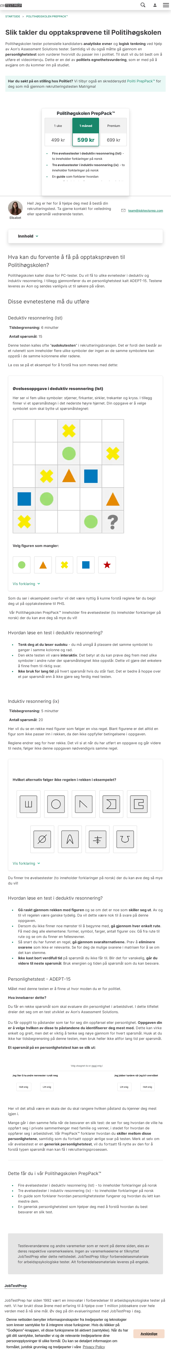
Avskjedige (148, 1334)
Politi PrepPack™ (141, 81)
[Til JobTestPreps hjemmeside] (11, 5)
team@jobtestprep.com (145, 210)
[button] (143, 5)
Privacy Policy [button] (94, 1347)
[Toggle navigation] (165, 5)
